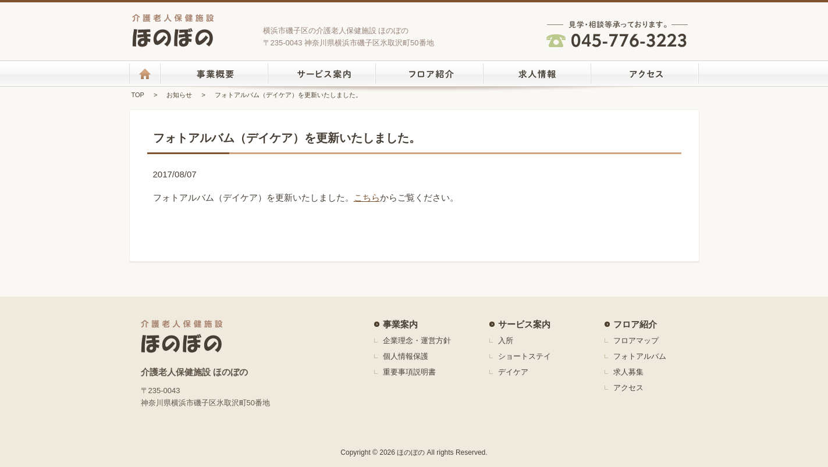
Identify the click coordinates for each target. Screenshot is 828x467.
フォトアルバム (639, 356)
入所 (505, 340)
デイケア (513, 372)
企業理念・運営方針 (417, 340)
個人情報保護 (405, 356)
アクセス (628, 387)
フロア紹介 (635, 324)
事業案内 (400, 324)
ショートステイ (524, 356)
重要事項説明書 (409, 372)
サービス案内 (524, 324)
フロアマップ (636, 340)
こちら (367, 197)
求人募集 (628, 372)
